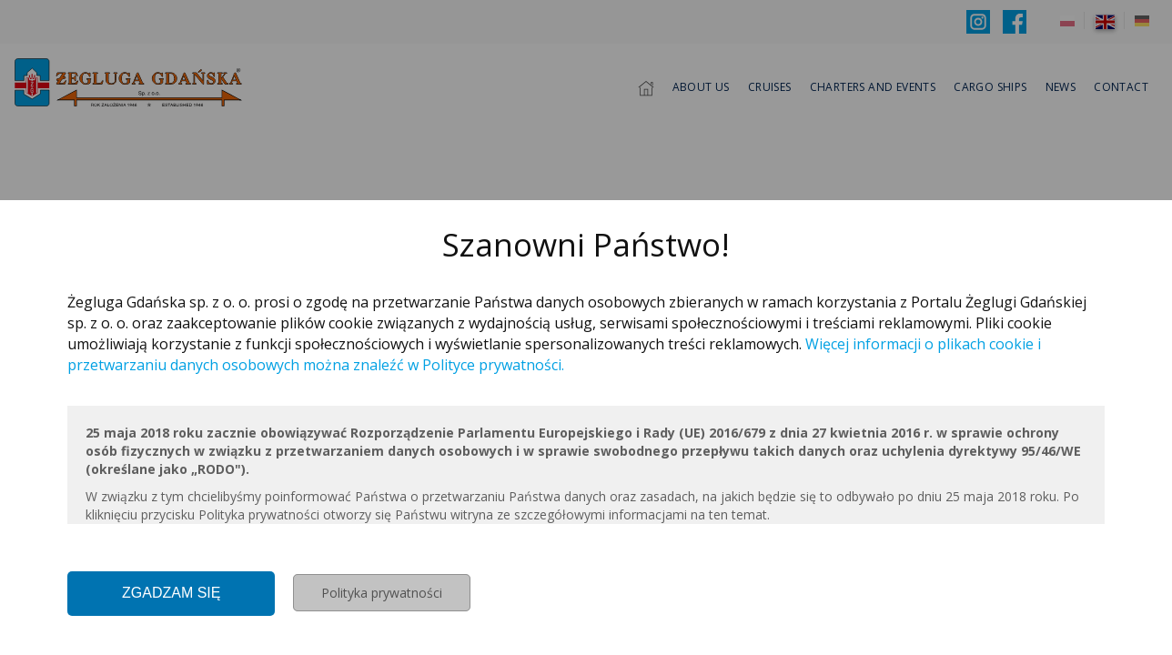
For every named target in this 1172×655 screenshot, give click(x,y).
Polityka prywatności (381, 592)
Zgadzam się (171, 592)
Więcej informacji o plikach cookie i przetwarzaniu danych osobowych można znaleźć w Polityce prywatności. (554, 354)
